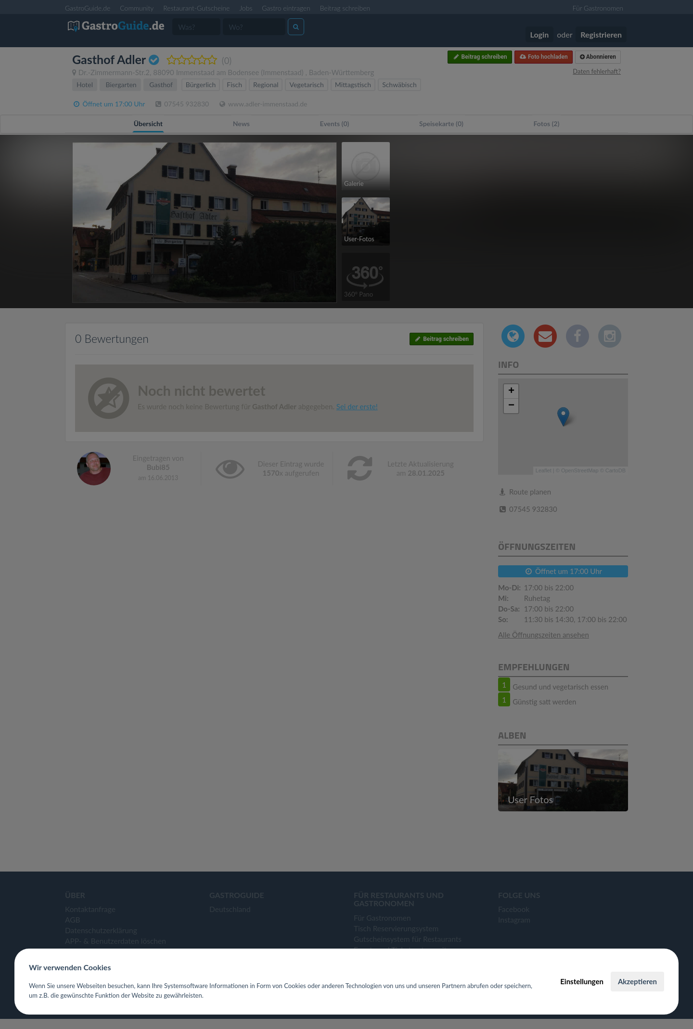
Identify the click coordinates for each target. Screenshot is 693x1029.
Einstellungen (581, 981)
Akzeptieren (637, 981)
